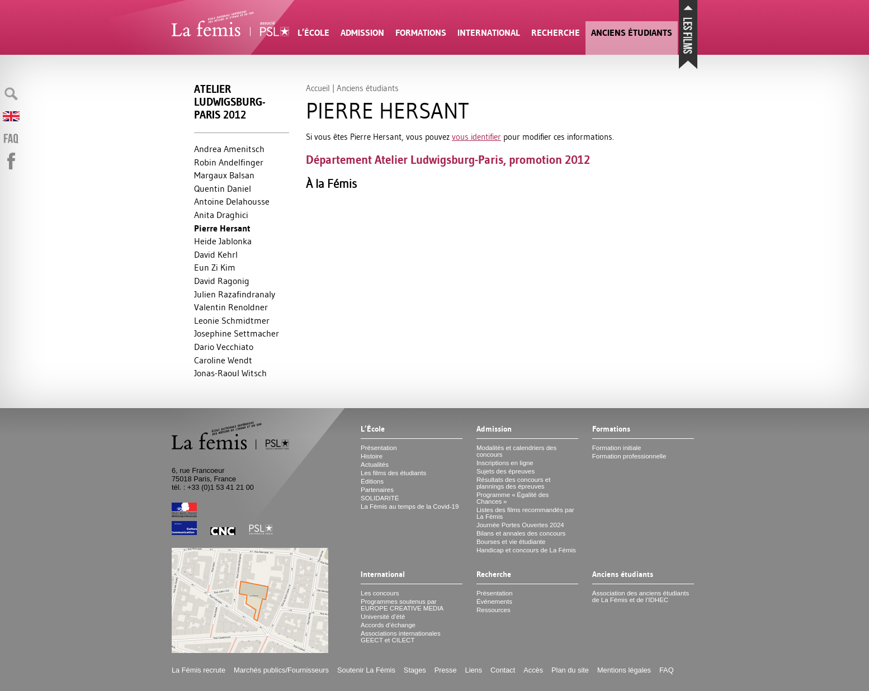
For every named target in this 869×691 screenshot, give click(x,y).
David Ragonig (221, 280)
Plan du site (570, 670)
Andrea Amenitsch (229, 148)
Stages (415, 670)
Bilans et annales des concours (520, 533)
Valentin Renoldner (231, 307)
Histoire (371, 456)
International (488, 33)
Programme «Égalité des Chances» (512, 498)
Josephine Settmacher (236, 333)
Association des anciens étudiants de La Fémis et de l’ (640, 596)
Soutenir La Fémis (366, 670)
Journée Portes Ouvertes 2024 (520, 525)
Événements (494, 601)
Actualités (375, 464)
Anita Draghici (221, 214)
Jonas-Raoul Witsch (230, 372)
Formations (420, 33)
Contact (502, 670)
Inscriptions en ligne (504, 463)
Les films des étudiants (393, 473)
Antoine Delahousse (232, 201)
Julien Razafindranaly (234, 294)
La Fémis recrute (198, 670)
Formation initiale (616, 447)
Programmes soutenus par (402, 605)
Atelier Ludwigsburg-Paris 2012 (229, 102)
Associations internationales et (401, 636)
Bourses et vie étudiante (511, 541)
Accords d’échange (388, 625)
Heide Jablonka (223, 241)
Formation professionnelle (629, 456)
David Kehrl (216, 254)
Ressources (493, 610)
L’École (313, 33)
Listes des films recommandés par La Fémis (525, 513)
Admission (362, 33)
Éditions (372, 481)
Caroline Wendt (223, 360)
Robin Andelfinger (228, 162)
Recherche (555, 33)
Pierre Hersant (222, 228)
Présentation (379, 447)
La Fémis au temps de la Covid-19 (410, 506)
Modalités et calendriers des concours (516, 451)
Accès (533, 670)
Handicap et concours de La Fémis (526, 550)
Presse (445, 670)
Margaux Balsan (224, 175)
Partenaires (377, 489)
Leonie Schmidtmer (232, 320)
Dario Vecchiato (223, 346)
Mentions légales (624, 670)
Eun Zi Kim (214, 267)
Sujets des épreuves (505, 471)
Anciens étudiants (631, 33)
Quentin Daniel (222, 188)
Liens (474, 670)
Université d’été (383, 616)
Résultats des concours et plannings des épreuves (513, 483)
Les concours (380, 593)
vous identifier (476, 136)
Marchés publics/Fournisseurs (281, 670)
